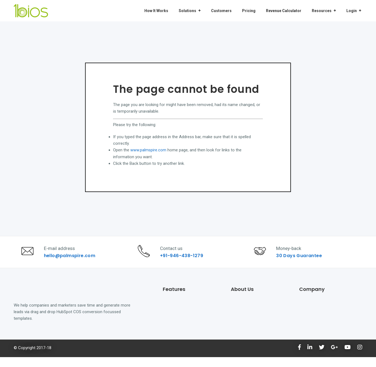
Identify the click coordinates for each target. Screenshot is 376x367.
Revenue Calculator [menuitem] (283, 11)
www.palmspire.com (148, 150)
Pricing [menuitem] (249, 11)
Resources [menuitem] (322, 11)
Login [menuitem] (351, 11)
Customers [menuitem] (221, 11)
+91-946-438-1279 (184, 260)
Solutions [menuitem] (187, 11)
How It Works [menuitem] (156, 11)
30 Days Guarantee (301, 260)
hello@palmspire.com (72, 260)
